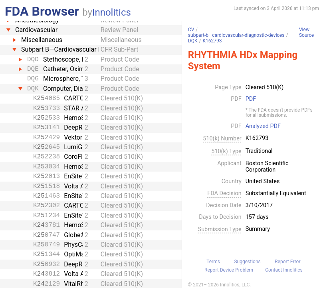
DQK (193, 41)
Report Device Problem (228, 270)
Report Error (287, 261)
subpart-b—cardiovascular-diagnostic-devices (236, 35)
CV (191, 29)
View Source (306, 32)
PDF (251, 99)
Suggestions (247, 261)
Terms (213, 261)
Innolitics (111, 12)
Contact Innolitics (283, 270)
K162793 (212, 41)
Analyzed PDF (263, 126)
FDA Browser (42, 11)
